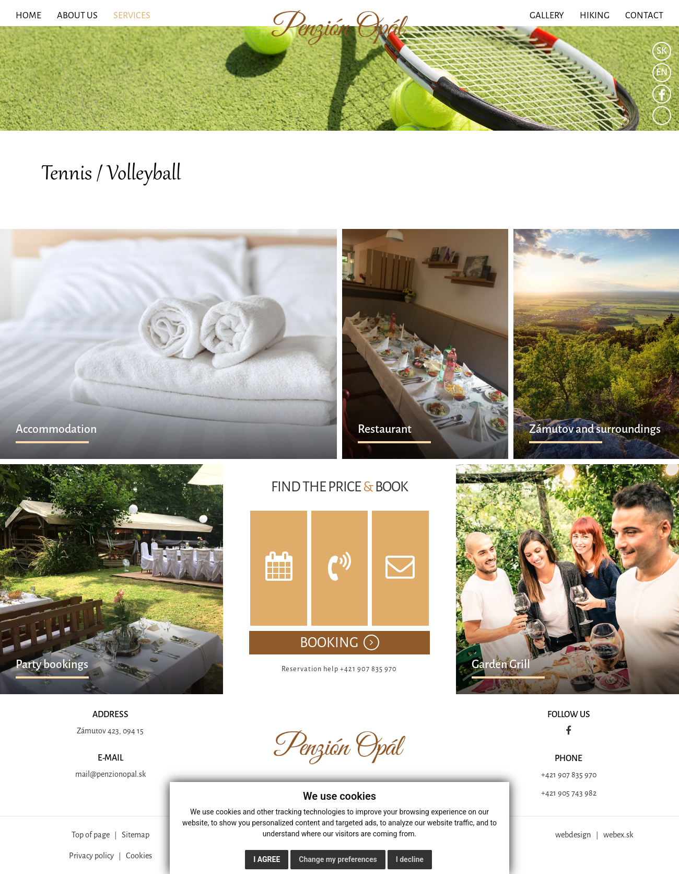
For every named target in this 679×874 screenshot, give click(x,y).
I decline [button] (410, 859)
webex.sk (618, 835)
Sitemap (135, 835)
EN (662, 72)
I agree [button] (266, 859)
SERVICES (131, 15)
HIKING (595, 15)
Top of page (91, 835)
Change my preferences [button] (338, 859)
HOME (28, 15)
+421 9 (551, 775)
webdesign (573, 835)
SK (662, 51)
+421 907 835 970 (368, 668)
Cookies (139, 855)
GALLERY (547, 15)
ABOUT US (77, 15)
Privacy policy (91, 855)
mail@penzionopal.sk (110, 774)
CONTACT (644, 15)
